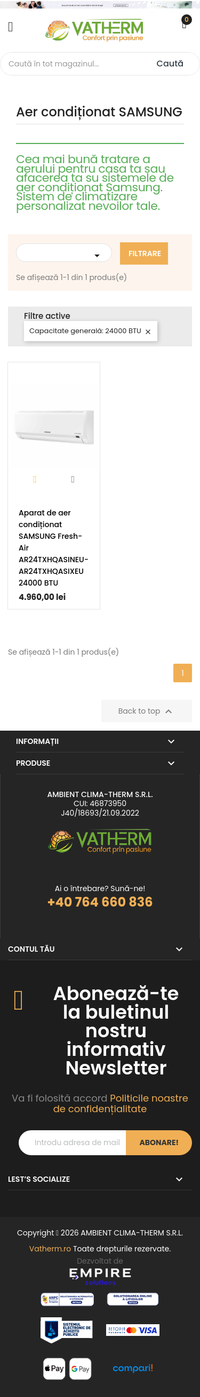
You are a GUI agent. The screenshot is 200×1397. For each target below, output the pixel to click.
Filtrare (145, 253)
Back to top (146, 711)
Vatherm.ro (50, 1248)
